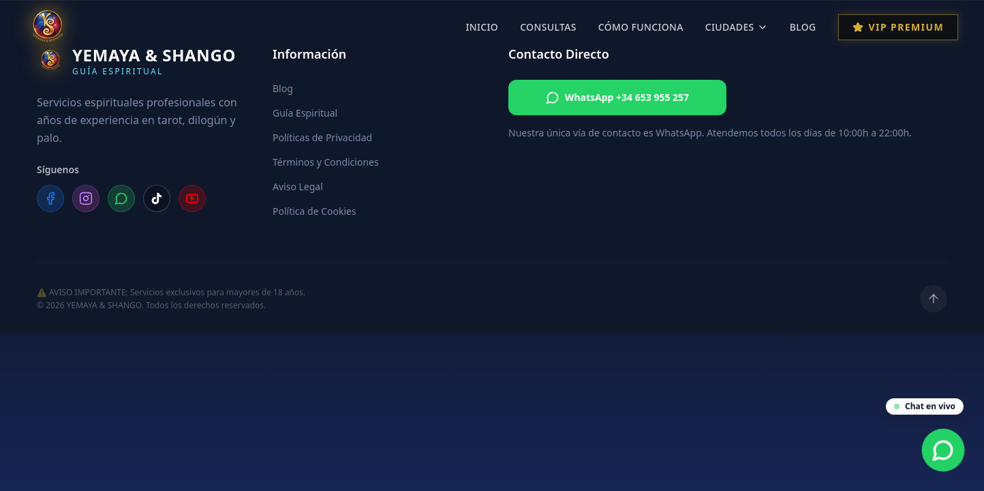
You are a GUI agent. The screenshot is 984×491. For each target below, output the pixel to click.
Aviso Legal (298, 186)
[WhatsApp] (121, 198)
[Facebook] (50, 198)
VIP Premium (898, 26)
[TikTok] (156, 198)
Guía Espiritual (305, 112)
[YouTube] (192, 198)
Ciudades (736, 26)
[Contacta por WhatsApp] (943, 450)
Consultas (548, 26)
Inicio (481, 26)
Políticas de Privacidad (322, 137)
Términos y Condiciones (326, 161)
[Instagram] (85, 198)
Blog (803, 26)
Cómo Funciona (640, 26)
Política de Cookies (314, 211)
